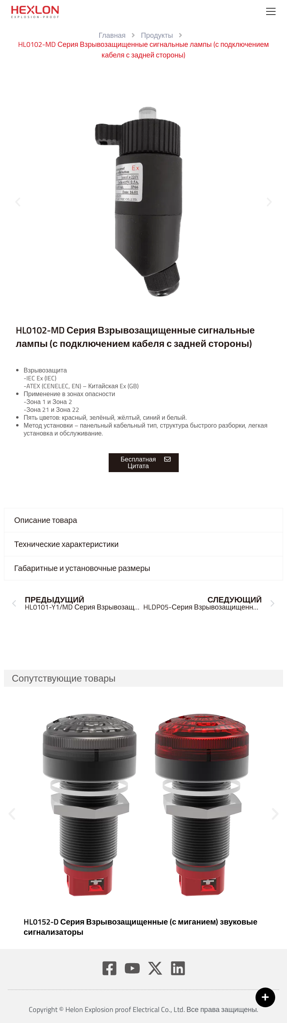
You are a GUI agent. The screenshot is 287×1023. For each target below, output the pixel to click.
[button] (18, 202)
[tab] (143, 520)
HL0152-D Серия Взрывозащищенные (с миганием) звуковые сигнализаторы (140, 927)
